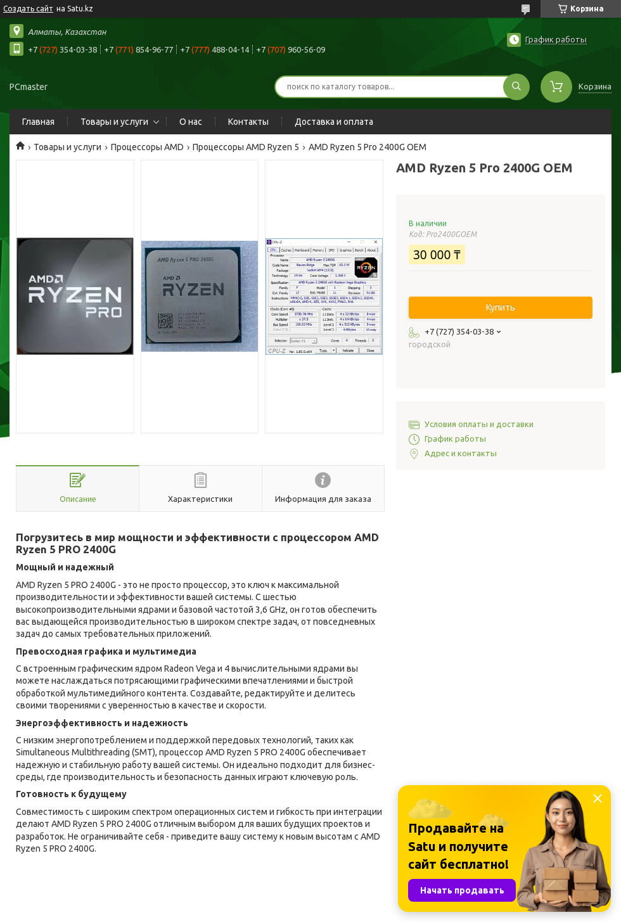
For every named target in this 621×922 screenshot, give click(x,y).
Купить (500, 307)
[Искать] (516, 87)
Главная (38, 121)
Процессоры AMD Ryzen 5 (246, 147)
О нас (190, 121)
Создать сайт (28, 8)
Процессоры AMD (147, 147)
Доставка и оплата (334, 121)
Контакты (248, 121)
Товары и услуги (114, 121)
